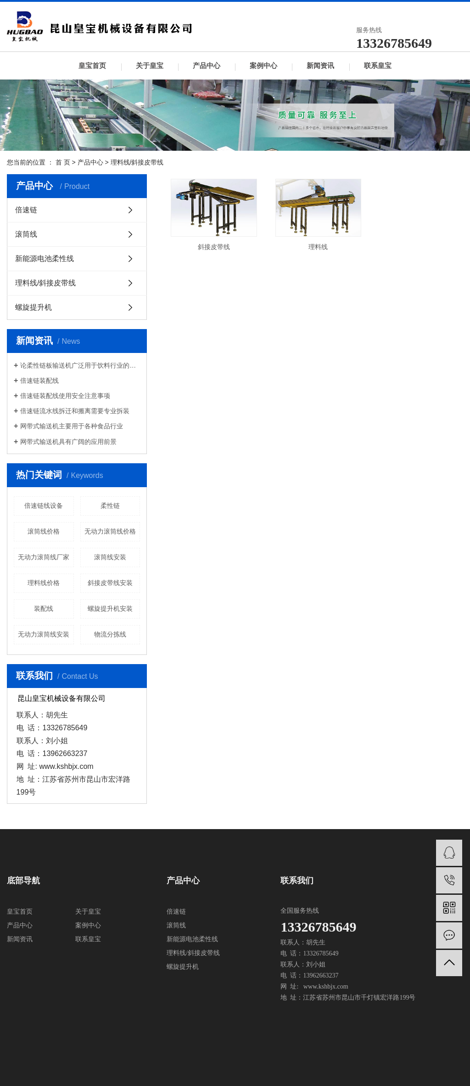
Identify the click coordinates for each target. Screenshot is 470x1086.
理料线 (314, 245)
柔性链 (110, 505)
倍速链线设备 (43, 505)
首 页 (63, 162)
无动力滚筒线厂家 (43, 557)
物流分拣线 (110, 634)
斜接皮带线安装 (110, 582)
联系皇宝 (378, 65)
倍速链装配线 (39, 380)
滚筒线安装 (110, 557)
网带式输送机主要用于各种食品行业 (71, 426)
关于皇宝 (149, 65)
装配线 (43, 608)
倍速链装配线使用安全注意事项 (65, 395)
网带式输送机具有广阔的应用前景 (68, 441)
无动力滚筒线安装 (43, 634)
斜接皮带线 (212, 245)
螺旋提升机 (33, 307)
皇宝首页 (92, 65)
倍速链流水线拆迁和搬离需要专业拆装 (74, 411)
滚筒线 (26, 234)
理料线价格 (44, 582)
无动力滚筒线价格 (110, 531)
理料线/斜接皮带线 (137, 162)
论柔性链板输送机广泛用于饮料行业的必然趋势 (80, 365)
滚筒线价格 (44, 531)
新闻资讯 (320, 65)
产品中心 (206, 65)
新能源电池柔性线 (44, 258)
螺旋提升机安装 (110, 608)
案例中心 (263, 65)
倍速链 (26, 210)
